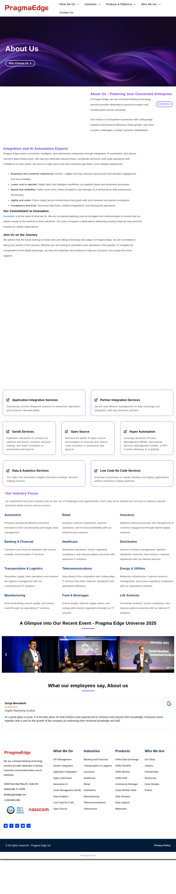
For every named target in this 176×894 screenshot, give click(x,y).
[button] (6, 654)
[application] (77, 4)
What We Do (63, 751)
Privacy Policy (162, 845)
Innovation (9, 216)
